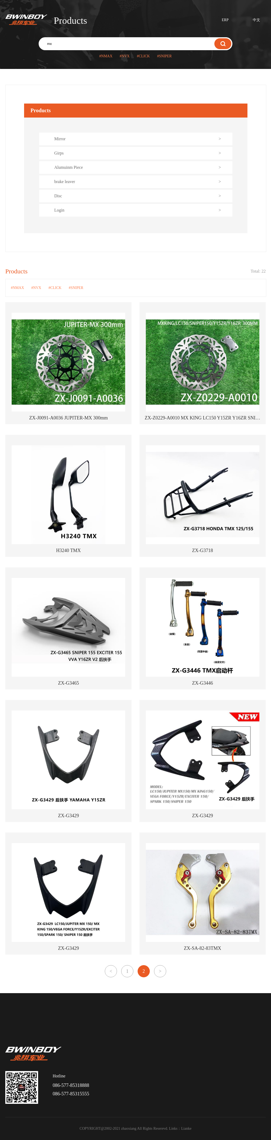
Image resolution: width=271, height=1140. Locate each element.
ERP (225, 20)
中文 (256, 20)
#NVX (124, 56)
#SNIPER (164, 56)
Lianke (186, 1128)
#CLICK (143, 56)
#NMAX (105, 56)
